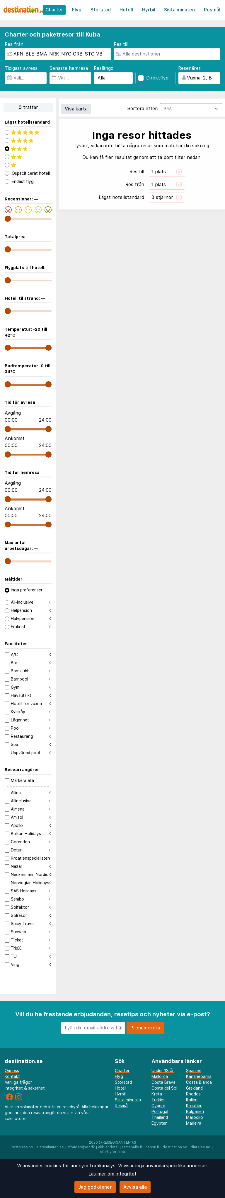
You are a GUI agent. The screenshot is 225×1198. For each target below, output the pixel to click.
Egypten (159, 1123)
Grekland (194, 1088)
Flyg (76, 10)
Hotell (126, 10)
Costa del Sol (164, 1088)
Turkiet (158, 1099)
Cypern (158, 1105)
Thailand (159, 1117)
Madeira (193, 1123)
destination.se (175, 1147)
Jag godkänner (95, 1187)
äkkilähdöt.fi (108, 1147)
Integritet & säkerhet (25, 1088)
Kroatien (194, 1105)
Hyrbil (148, 10)
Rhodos (193, 1094)
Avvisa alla (135, 1187)
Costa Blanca (199, 1082)
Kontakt (12, 1076)
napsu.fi (152, 1147)
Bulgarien (195, 1111)
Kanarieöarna (199, 1076)
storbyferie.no (112, 1152)
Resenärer (189, 68)
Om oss (12, 1070)
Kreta (156, 1094)
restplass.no (22, 1147)
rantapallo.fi (132, 1147)
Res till (121, 44)
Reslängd (103, 68)
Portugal (159, 1111)
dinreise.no (200, 1147)
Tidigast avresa (21, 68)
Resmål (212, 10)
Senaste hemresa (68, 68)
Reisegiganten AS (119, 1142)
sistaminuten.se (50, 1147)
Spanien (193, 1070)
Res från (14, 44)
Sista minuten (179, 10)
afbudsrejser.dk (81, 1147)
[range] (8, 219)
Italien (191, 1099)
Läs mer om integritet (112, 1174)
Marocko (194, 1117)
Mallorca (159, 1076)
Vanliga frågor (18, 1082)
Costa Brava (163, 1082)
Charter (54, 10)
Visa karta (76, 109)
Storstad (101, 10)
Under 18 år (162, 1070)
